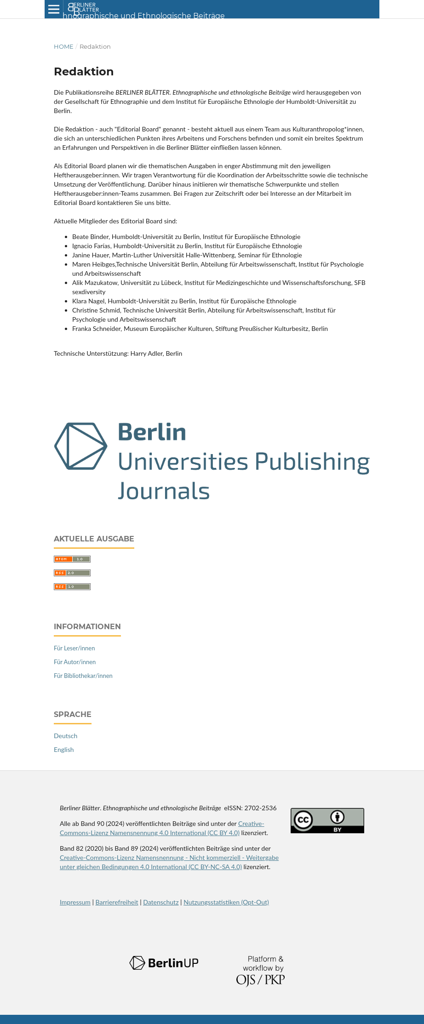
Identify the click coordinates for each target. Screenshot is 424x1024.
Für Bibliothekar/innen (83, 675)
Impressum (75, 902)
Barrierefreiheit (117, 902)
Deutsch (65, 736)
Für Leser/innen (74, 648)
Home (64, 46)
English (64, 749)
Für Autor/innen (75, 662)
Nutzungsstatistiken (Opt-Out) (226, 902)
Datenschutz (160, 902)
